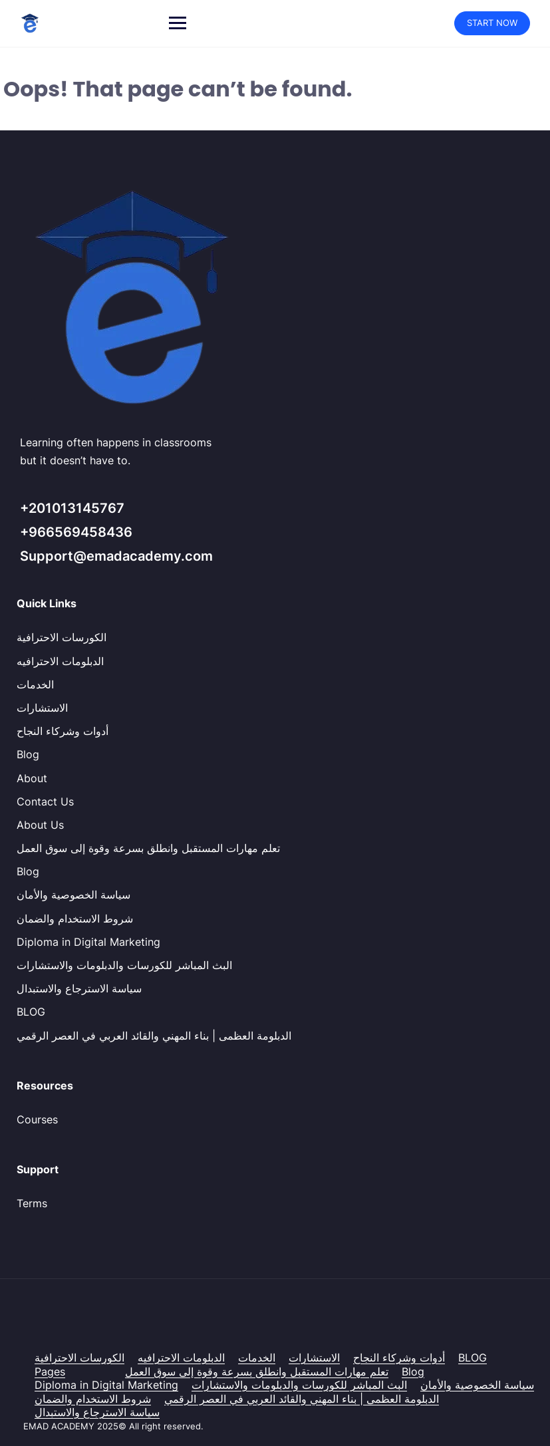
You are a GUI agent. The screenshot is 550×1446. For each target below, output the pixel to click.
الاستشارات (42, 707)
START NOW (492, 22)
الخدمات (35, 684)
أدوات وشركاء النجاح (62, 731)
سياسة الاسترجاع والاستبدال (79, 988)
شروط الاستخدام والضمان (75, 918)
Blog (28, 754)
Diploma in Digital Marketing (88, 941)
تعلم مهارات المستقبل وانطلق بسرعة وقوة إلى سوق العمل (148, 848)
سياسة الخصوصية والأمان (73, 894)
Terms (32, 1203)
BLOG (31, 1011)
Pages (50, 1371)
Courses (37, 1119)
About (32, 778)
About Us (40, 824)
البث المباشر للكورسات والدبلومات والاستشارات (124, 965)
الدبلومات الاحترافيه (60, 661)
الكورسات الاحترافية (61, 637)
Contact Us (45, 801)
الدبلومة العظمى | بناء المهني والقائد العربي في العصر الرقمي (154, 1035)
